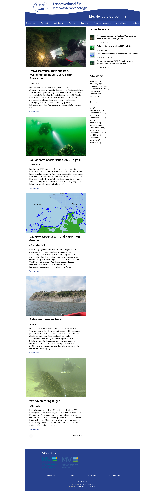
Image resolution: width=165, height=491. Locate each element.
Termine (84, 23)
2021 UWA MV (82, 481)
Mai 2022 (93, 120)
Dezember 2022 (96, 118)
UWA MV (91, 484)
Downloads (50, 475)
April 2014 (94, 135)
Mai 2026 (93, 108)
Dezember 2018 (96, 132)
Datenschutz (114, 475)
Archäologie (95, 84)
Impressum (93, 475)
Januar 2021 (95, 125)
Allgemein (94, 81)
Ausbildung (121, 23)
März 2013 (94, 140)
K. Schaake (92, 486)
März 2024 (94, 115)
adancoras (82, 484)
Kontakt (135, 23)
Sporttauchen (95, 93)
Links (72, 475)
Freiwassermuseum (102, 23)
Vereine (72, 23)
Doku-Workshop (97, 86)
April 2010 (94, 142)
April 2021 (94, 123)
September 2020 (97, 127)
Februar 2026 (95, 110)
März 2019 (94, 130)
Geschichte (94, 91)
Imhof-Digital (81, 486)
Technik (93, 96)
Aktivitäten (58, 23)
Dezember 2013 (96, 137)
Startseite (30, 23)
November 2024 (96, 113)
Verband (44, 23)
